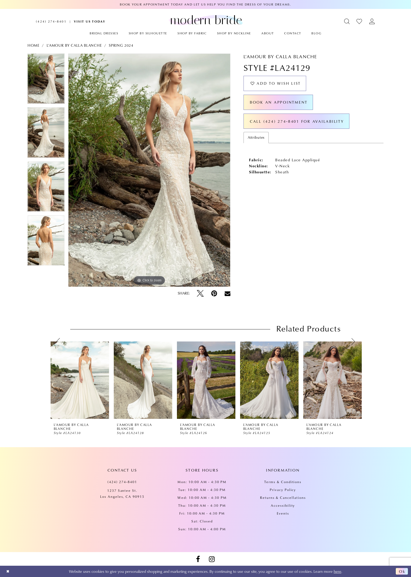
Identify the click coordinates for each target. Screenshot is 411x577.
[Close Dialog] (8, 571)
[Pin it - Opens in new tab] (214, 293)
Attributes (256, 139)
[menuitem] (51, 21)
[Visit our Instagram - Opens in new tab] (211, 559)
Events (283, 513)
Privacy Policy (283, 489)
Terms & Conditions (282, 481)
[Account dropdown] (372, 21)
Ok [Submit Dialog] (401, 571)
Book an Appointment (280, 103)
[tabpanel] (46, 81)
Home (34, 45)
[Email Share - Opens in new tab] (227, 293)
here (337, 571)
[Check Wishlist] (359, 21)
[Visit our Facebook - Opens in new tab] (197, 559)
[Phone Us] (51, 21)
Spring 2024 (121, 45)
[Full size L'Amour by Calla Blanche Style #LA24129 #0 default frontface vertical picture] (149, 170)
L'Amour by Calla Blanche (74, 45)
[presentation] (80, 380)
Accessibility (283, 505)
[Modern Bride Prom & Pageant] (205, 20)
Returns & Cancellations (283, 497)
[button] (347, 21)
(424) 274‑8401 (122, 481)
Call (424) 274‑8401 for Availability (298, 123)
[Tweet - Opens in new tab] (200, 293)
